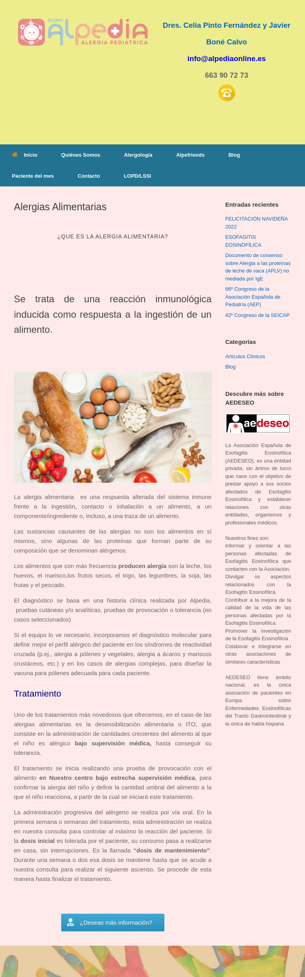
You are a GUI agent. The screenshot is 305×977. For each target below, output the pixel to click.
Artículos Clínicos (245, 356)
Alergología (138, 155)
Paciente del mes (33, 176)
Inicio (24, 155)
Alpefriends (190, 155)
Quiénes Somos (80, 155)
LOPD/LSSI (137, 176)
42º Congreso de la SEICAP (257, 315)
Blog (234, 155)
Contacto (89, 176)
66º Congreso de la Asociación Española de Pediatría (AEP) (252, 296)
